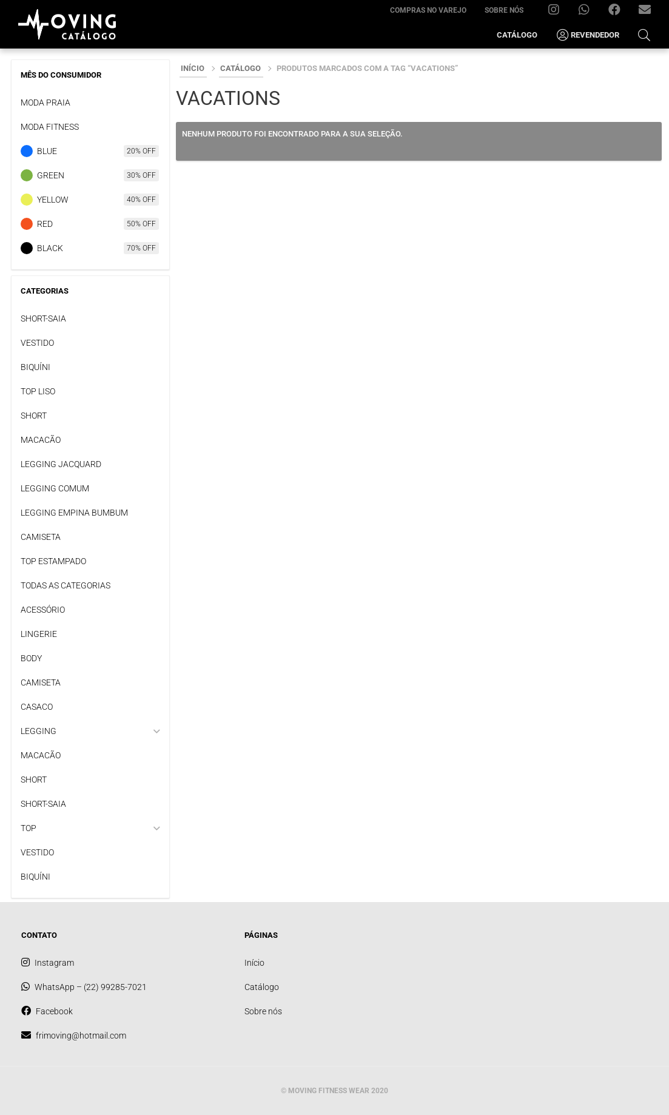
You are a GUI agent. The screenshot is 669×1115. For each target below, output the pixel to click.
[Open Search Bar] (644, 35)
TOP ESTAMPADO (53, 561)
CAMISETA (41, 537)
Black (50, 248)
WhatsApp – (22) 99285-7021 (588, 12)
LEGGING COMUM (55, 488)
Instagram (558, 12)
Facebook (619, 12)
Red (45, 224)
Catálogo (517, 34)
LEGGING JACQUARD (61, 464)
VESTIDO (37, 343)
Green (50, 175)
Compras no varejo (428, 10)
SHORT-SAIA (43, 318)
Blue (47, 151)
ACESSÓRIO (43, 610)
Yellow (53, 199)
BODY (31, 658)
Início (192, 68)
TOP (28, 828)
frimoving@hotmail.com (649, 12)
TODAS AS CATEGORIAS (65, 585)
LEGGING (38, 731)
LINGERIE (39, 634)
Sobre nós (504, 10)
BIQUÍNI (35, 367)
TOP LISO (38, 391)
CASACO (37, 707)
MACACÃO (41, 440)
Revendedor (587, 35)
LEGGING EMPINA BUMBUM (74, 512)
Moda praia (45, 102)
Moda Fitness (50, 127)
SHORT (34, 415)
